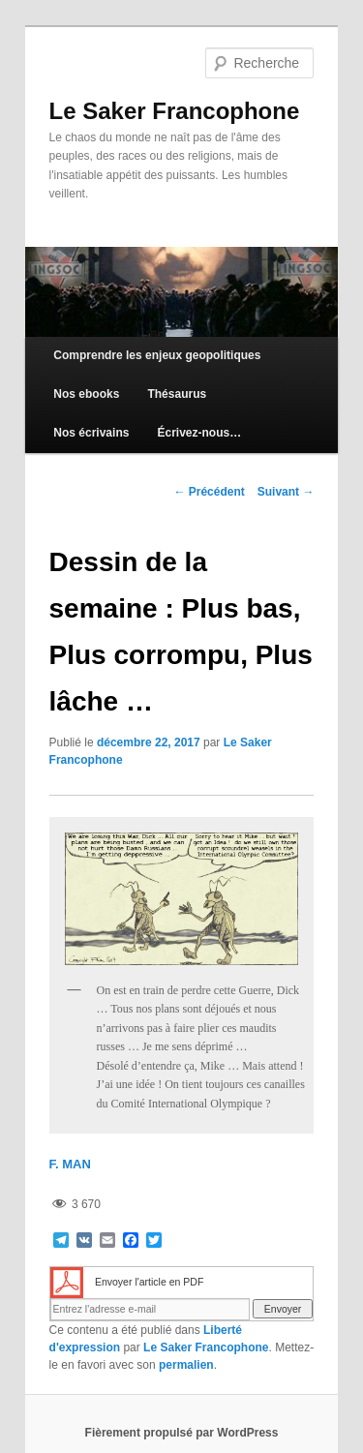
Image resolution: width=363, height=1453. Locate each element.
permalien (186, 1365)
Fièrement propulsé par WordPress (182, 1432)
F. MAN (70, 1164)
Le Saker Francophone (174, 111)
